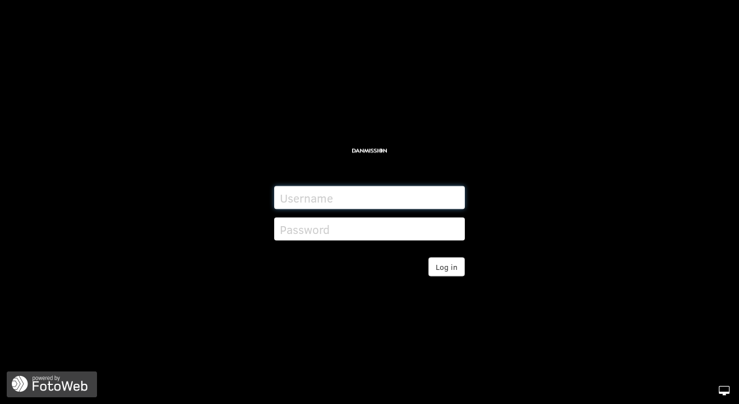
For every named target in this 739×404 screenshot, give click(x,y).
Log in (447, 266)
